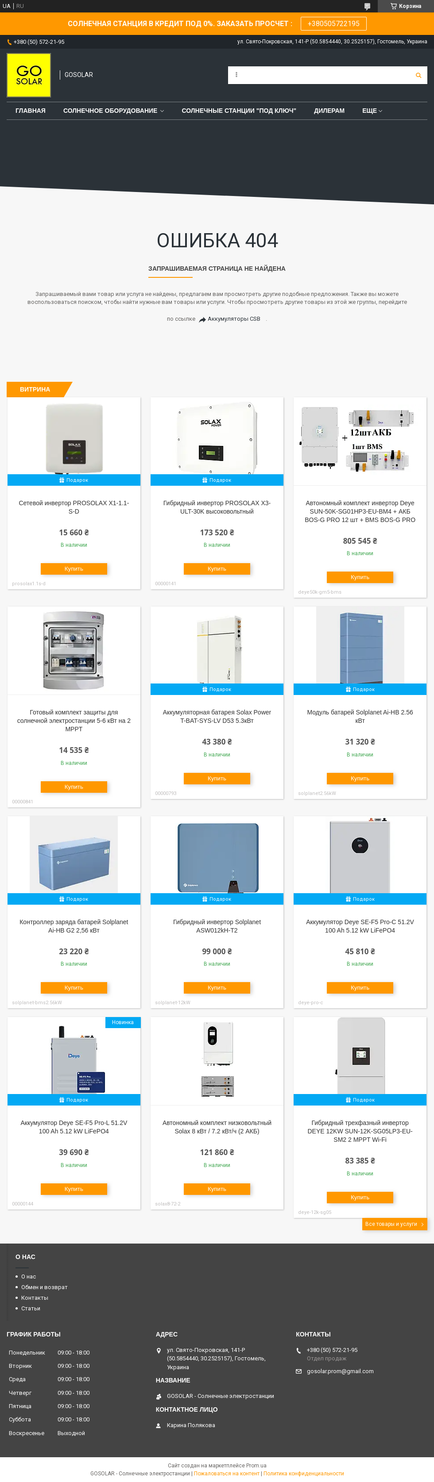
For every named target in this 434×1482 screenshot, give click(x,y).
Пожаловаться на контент (227, 1473)
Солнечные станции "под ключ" (239, 110)
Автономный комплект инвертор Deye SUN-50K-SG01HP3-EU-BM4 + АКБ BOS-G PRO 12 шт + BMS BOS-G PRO (360, 511)
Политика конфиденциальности (304, 1473)
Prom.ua (256, 1466)
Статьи (30, 1308)
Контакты (34, 1297)
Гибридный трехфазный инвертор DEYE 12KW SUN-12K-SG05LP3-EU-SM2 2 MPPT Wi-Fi (359, 1131)
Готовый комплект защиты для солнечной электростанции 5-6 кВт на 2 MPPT (74, 721)
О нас (28, 1276)
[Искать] (418, 75)
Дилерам (329, 110)
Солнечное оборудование (110, 110)
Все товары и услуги (391, 1224)
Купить (74, 568)
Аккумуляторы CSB (234, 318)
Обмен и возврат (44, 1287)
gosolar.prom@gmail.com (340, 1371)
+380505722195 (334, 23)
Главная (31, 110)
